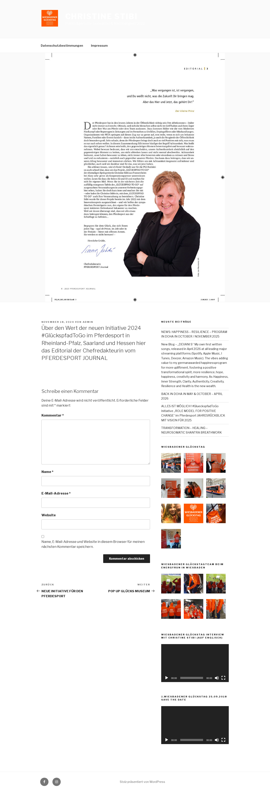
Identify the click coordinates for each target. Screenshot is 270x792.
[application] (195, 663)
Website (48, 515)
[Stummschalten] (217, 678)
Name (47, 472)
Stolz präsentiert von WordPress (142, 781)
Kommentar (52, 415)
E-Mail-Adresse (56, 493)
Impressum (99, 45)
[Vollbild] (223, 678)
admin (88, 321)
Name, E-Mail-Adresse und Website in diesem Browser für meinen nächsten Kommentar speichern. (93, 544)
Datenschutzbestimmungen (62, 45)
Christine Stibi (101, 16)
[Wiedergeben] (167, 678)
